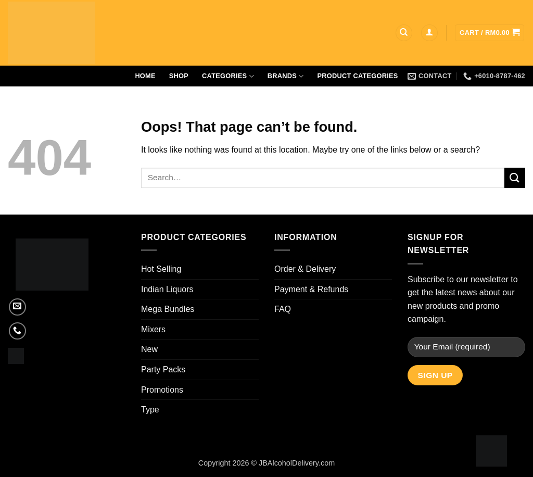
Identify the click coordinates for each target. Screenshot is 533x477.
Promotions (162, 389)
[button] (429, 33)
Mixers (153, 329)
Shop (178, 76)
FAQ (282, 309)
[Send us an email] (17, 307)
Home (145, 76)
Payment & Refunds (311, 289)
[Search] (404, 33)
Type (150, 409)
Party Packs (163, 369)
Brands (286, 76)
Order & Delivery (305, 269)
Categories (228, 76)
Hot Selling (161, 269)
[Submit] (514, 178)
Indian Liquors (167, 289)
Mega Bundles (167, 309)
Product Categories (358, 76)
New (149, 349)
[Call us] (17, 331)
